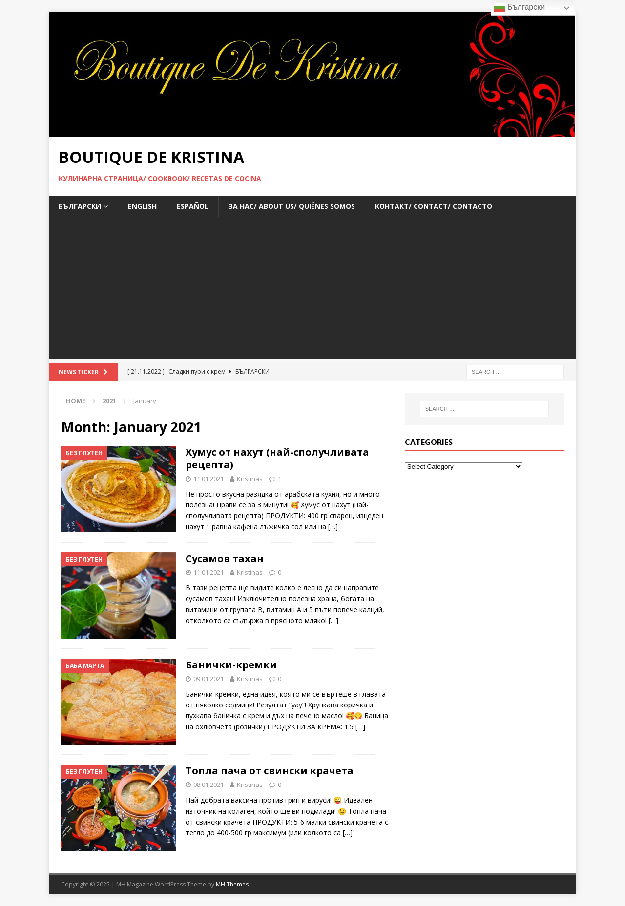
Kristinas (250, 478)
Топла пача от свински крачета (270, 770)
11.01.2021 (208, 478)
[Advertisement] (312, 290)
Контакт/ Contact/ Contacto (433, 206)
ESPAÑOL (192, 206)
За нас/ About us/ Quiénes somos (292, 206)
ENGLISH (142, 206)
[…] (333, 526)
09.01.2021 (208, 678)
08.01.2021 (208, 784)
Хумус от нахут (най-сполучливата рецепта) (277, 458)
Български (519, 8)
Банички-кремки (231, 664)
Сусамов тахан (225, 558)
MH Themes (232, 884)
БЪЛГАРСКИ (80, 206)
